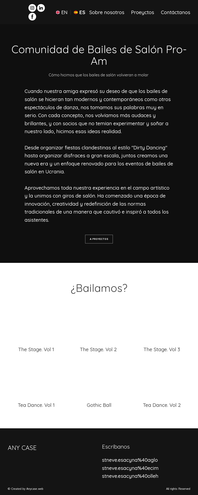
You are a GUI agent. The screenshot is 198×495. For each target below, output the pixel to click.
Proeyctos (142, 12)
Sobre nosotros (106, 12)
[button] (32, 8)
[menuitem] (61, 12)
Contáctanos (175, 12)
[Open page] (36, 322)
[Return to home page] (15, 12)
